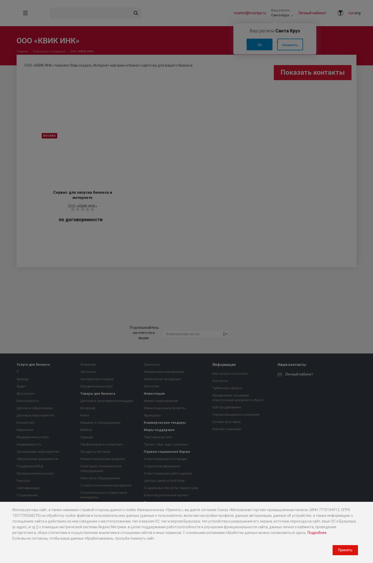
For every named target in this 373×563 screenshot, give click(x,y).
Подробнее (317, 533)
